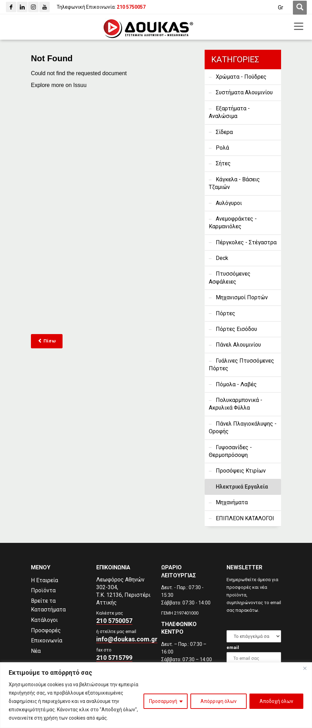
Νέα (36, 651)
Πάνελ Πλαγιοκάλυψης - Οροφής (243, 427)
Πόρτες (225, 313)
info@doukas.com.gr (126, 639)
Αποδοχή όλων (276, 701)
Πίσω (47, 340)
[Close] (305, 668)
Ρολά (222, 147)
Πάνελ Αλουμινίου (238, 344)
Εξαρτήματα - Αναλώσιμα (229, 112)
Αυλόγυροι (229, 203)
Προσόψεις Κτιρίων (241, 470)
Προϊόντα (43, 590)
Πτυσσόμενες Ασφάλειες (230, 277)
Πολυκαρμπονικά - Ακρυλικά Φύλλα (235, 404)
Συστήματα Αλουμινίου (244, 92)
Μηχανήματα (232, 502)
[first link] (300, 8)
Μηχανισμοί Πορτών (242, 297)
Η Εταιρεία (44, 580)
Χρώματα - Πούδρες (241, 76)
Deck (222, 258)
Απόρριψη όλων (218, 701)
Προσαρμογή (163, 701)
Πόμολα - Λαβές (236, 384)
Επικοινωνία (46, 640)
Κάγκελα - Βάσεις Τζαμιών (234, 183)
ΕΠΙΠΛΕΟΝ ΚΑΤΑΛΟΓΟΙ (245, 518)
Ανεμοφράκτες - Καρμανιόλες (233, 222)
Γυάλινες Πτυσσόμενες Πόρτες (241, 364)
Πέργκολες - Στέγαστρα (246, 242)
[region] (156, 695)
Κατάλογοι (44, 620)
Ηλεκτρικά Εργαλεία (242, 486)
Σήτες (223, 163)
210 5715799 (114, 657)
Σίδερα (224, 132)
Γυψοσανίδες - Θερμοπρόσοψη (230, 451)
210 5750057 (114, 620)
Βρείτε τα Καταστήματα (48, 605)
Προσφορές (46, 630)
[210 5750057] (131, 7)
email (233, 647)
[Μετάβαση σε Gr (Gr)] (280, 8)
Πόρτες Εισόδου (236, 329)
